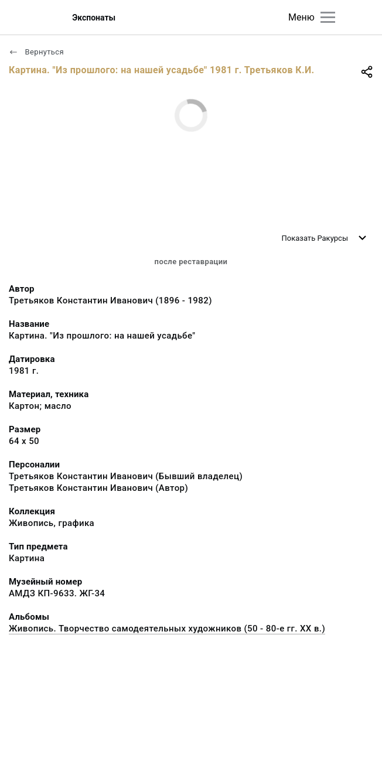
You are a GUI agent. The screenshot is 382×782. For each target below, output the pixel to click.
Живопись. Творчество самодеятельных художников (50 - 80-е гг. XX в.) (167, 628)
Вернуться (36, 51)
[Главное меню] (328, 17)
